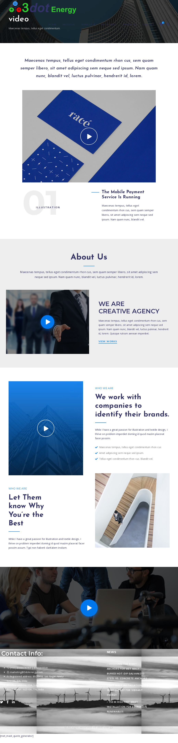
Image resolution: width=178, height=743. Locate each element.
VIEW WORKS (108, 341)
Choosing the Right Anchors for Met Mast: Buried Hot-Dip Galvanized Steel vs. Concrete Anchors (127, 671)
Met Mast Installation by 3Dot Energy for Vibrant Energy (126, 690)
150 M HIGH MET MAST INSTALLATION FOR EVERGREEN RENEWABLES (127, 706)
